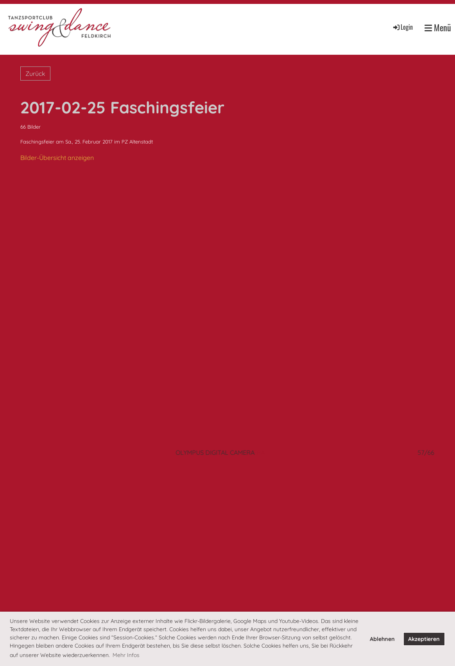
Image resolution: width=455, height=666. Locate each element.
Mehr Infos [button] (126, 655)
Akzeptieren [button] (424, 639)
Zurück (35, 73)
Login (402, 27)
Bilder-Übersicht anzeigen (57, 158)
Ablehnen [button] (382, 639)
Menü (438, 28)
